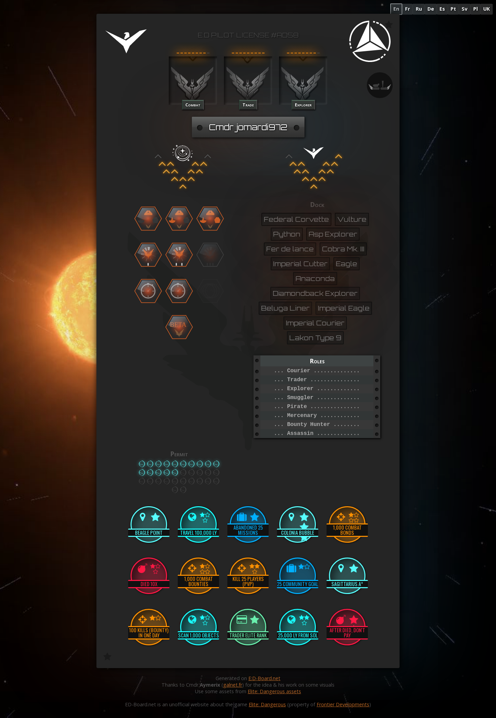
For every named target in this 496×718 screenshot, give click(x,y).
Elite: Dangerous (267, 704)
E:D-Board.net (264, 678)
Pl (475, 9)
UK (486, 9)
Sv (464, 9)
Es (442, 9)
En (396, 9)
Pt (453, 9)
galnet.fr (232, 684)
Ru (419, 9)
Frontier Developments (343, 704)
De (430, 9)
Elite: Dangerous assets (274, 691)
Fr (407, 9)
